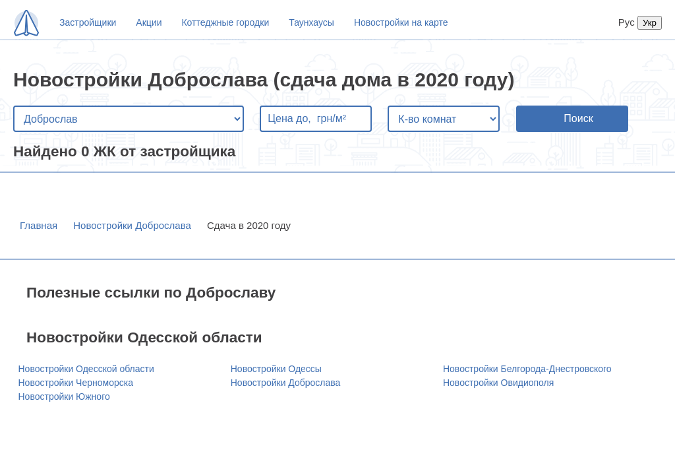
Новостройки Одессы (276, 369)
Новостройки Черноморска (75, 382)
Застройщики (87, 22)
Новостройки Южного (64, 396)
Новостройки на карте (401, 22)
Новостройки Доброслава (132, 225)
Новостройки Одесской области (86, 369)
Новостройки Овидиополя (498, 382)
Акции (148, 22)
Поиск (578, 118)
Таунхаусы (311, 22)
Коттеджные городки (225, 22)
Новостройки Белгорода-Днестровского (527, 369)
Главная (38, 225)
